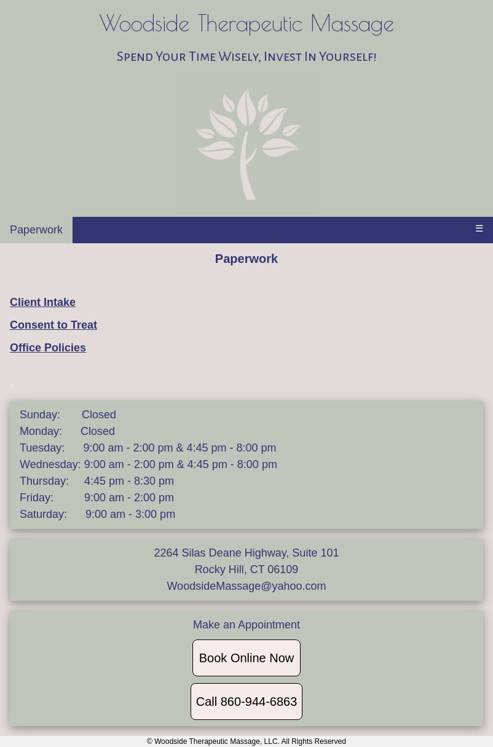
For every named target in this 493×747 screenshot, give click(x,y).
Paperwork (36, 230)
